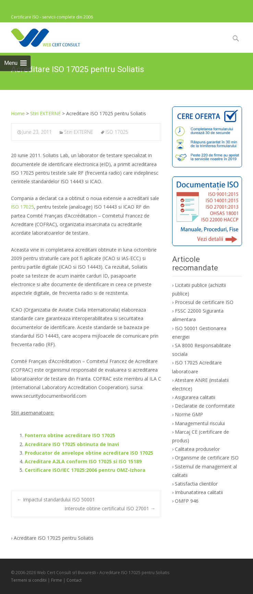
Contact (74, 580)
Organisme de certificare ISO (207, 457)
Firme (56, 580)
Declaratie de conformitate (205, 406)
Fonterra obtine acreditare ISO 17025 (70, 435)
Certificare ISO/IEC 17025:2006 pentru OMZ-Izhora (85, 470)
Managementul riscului (200, 423)
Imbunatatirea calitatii (199, 492)
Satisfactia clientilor (196, 483)
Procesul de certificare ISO (204, 302)
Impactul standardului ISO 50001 (56, 499)
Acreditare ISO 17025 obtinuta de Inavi (72, 444)
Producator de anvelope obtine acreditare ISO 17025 (89, 453)
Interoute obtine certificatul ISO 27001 (109, 508)
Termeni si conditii (29, 580)
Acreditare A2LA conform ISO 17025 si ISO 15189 (83, 461)
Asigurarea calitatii (195, 397)
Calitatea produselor (197, 449)
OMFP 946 (186, 501)
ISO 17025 (117, 132)
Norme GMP (189, 414)
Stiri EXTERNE (78, 132)
